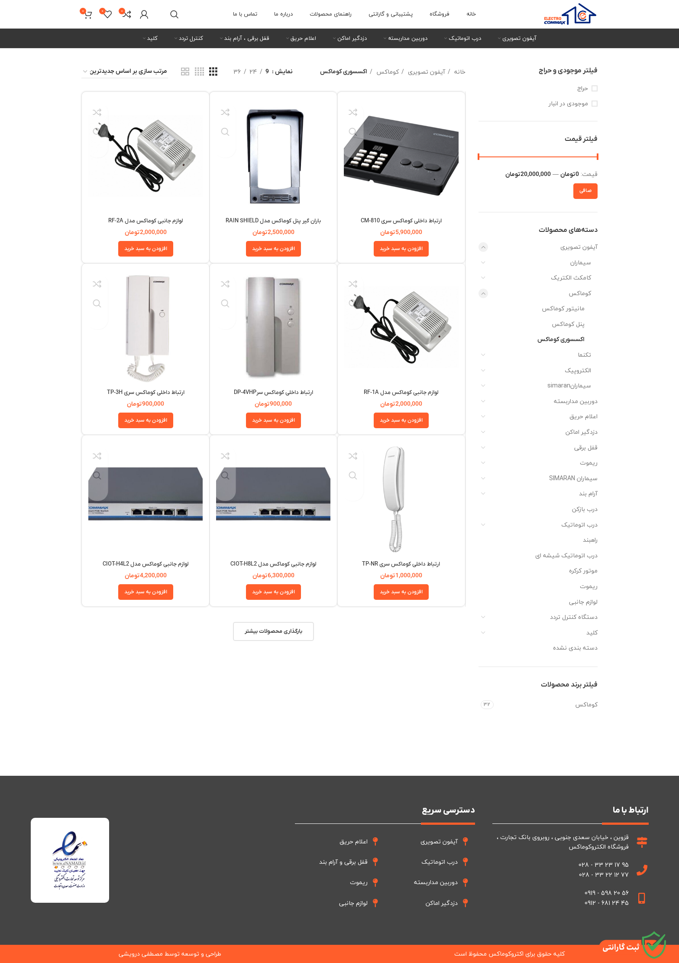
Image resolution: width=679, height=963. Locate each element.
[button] (401, 249)
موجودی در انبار (568, 103)
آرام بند (588, 493)
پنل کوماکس (568, 324)
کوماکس (580, 293)
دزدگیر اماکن (582, 431)
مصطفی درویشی (141, 953)
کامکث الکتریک (571, 277)
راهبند (590, 539)
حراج (582, 88)
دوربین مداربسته (576, 401)
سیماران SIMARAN (573, 478)
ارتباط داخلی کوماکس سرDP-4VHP (273, 392)
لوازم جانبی (583, 601)
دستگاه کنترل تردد (574, 617)
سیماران (580, 262)
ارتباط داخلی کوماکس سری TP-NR (401, 564)
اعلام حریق (583, 416)
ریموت (589, 462)
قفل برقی (586, 447)
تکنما (584, 354)
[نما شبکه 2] (185, 72)
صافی (585, 190)
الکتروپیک (578, 370)
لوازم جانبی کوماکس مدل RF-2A (145, 221)
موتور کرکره (583, 570)
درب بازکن (585, 509)
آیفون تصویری (579, 246)
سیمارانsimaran (569, 385)
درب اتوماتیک (579, 524)
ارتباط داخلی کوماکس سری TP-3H (145, 392)
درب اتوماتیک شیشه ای (566, 555)
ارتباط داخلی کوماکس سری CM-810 (401, 221)
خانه (459, 72)
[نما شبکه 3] (213, 72)
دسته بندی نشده (575, 647)
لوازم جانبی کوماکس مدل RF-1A (401, 392)
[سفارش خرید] (124, 72)
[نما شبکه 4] (199, 72)
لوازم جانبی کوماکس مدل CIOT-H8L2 (273, 564)
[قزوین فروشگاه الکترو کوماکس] (202, 860)
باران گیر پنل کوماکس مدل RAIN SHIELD (273, 221)
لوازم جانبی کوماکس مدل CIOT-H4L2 (146, 564)
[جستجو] (174, 14)
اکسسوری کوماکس (561, 339)
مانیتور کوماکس (563, 308)
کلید (592, 632)
